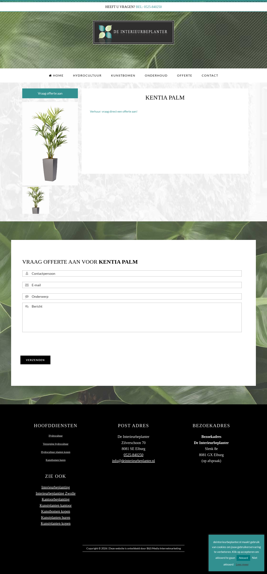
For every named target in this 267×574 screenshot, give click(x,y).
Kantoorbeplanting (56, 499)
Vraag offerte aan (50, 93)
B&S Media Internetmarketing (164, 548)
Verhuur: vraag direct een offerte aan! (113, 111)
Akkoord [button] (243, 557)
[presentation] (50, 344)
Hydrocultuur (55, 435)
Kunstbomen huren (56, 460)
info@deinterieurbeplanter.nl (133, 461)
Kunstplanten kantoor (56, 505)
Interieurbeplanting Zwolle (56, 493)
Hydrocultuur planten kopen (55, 452)
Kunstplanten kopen (56, 523)
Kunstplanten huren (55, 517)
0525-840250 (134, 455)
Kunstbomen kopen (55, 511)
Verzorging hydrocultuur (55, 444)
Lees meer (242, 564)
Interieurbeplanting (55, 487)
